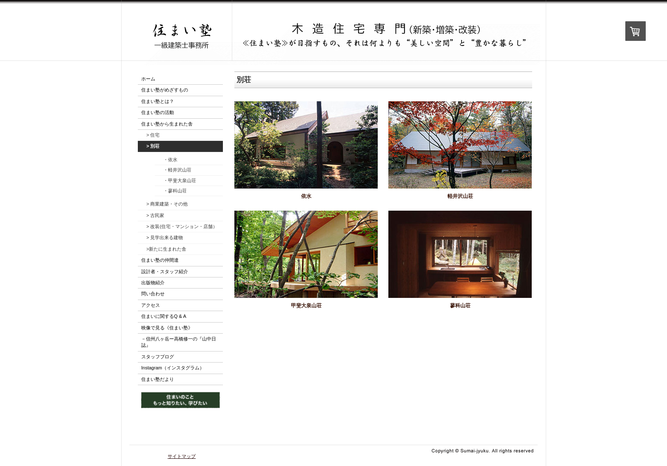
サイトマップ (182, 456)
